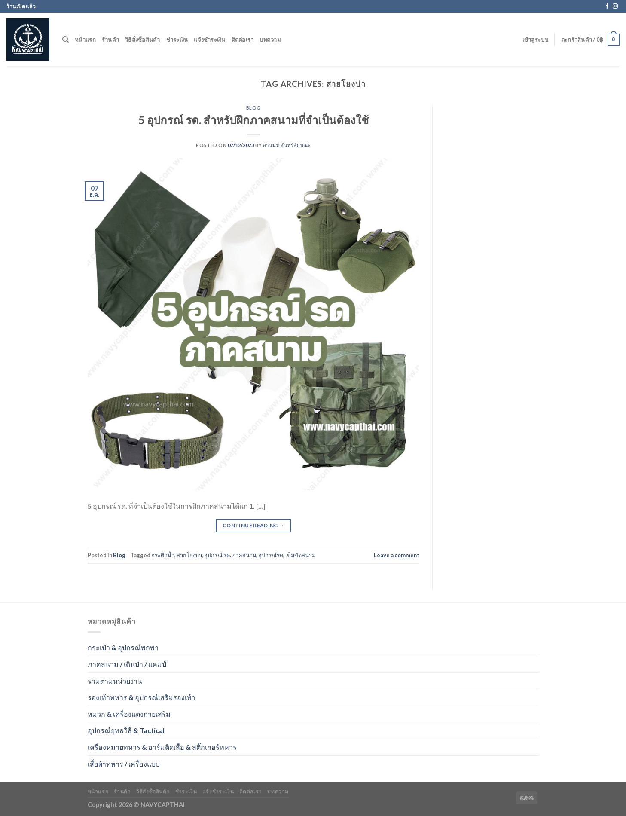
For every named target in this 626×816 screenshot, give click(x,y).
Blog (253, 107)
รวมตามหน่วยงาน (115, 681)
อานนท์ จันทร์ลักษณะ (287, 145)
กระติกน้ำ (162, 555)
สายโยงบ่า (189, 555)
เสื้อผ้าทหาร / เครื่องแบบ (124, 764)
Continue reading (253, 525)
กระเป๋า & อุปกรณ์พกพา (123, 647)
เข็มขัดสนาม (300, 555)
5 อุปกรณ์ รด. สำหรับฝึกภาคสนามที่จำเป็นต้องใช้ (253, 119)
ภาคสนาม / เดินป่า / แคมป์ (127, 664)
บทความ (270, 39)
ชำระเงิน (177, 39)
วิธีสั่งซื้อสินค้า (142, 39)
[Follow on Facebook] (607, 6)
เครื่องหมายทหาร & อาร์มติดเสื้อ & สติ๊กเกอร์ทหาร (162, 747)
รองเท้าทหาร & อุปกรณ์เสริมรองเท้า (141, 697)
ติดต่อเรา (243, 39)
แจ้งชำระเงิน (209, 39)
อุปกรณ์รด (270, 555)
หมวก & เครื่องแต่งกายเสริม (129, 714)
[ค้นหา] (65, 39)
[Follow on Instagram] (615, 6)
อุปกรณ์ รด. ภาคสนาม (230, 555)
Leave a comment (396, 555)
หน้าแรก (85, 39)
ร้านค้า (110, 39)
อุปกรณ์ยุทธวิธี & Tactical (126, 730)
